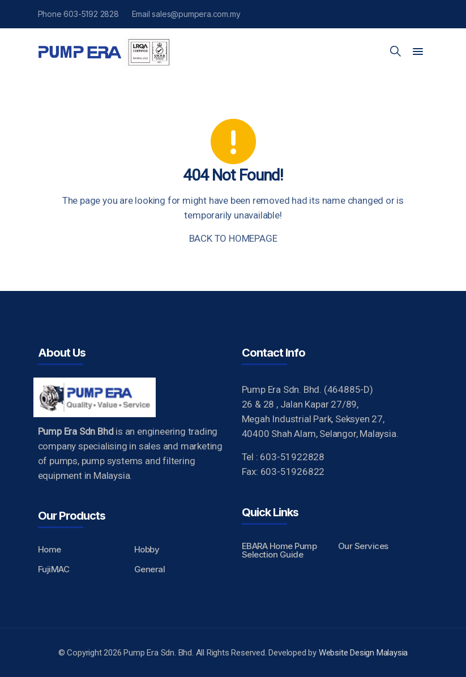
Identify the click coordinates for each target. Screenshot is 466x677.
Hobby (147, 549)
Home (49, 549)
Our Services (363, 546)
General (149, 569)
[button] (418, 52)
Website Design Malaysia (363, 653)
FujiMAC (54, 569)
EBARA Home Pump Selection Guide (279, 550)
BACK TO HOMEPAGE (233, 238)
